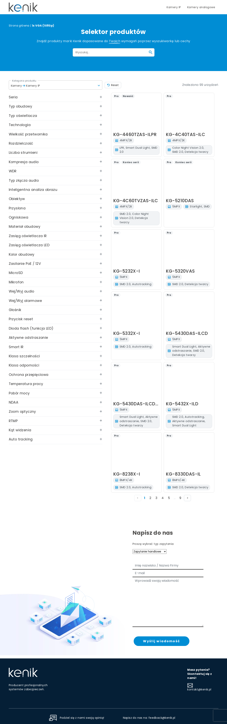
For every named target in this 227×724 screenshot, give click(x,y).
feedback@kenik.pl (161, 718)
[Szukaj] (150, 52)
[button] (55, 85)
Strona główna (19, 26)
